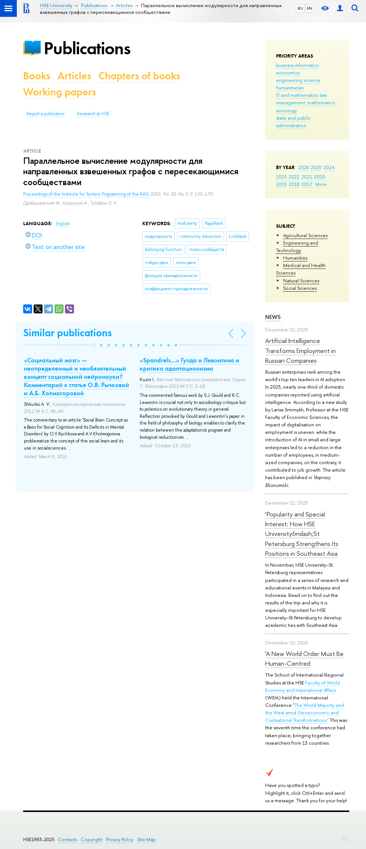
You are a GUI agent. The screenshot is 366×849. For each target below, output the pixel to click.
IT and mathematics (297, 95)
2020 (319, 176)
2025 (316, 167)
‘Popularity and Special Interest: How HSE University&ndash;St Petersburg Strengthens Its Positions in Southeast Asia (301, 534)
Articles (74, 75)
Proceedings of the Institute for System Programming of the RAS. (87, 194)
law (323, 95)
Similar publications (67, 332)
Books (36, 75)
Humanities (295, 257)
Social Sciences (300, 288)
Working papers (59, 91)
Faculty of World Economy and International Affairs (302, 686)
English (63, 224)
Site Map (146, 839)
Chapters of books (139, 75)
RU (300, 8)
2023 (281, 176)
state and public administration (293, 121)
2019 (281, 184)
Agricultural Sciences (305, 235)
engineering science (298, 80)
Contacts (67, 839)
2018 (294, 184)
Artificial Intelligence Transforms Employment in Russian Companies (300, 350)
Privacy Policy (119, 839)
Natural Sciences (301, 280)
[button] (93, 345)
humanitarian (290, 87)
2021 (306, 176)
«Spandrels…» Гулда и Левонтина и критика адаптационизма (189, 364)
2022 (294, 176)
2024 (329, 167)
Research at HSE (93, 114)
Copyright (91, 839)
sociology (286, 110)
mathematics (321, 102)
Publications (87, 48)
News (273, 317)
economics (288, 72)
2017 (306, 184)
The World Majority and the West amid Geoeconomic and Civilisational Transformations (304, 712)
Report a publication (46, 114)
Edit (345, 838)
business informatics (297, 65)
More (321, 184)
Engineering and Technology (297, 246)
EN (309, 8)
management (290, 102)
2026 (303, 167)
